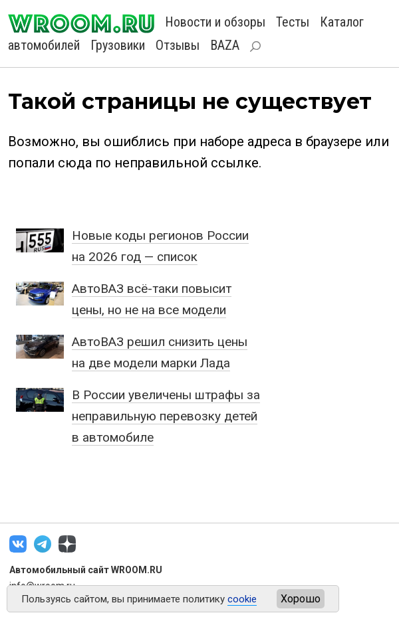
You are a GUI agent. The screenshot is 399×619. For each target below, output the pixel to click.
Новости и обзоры (215, 22)
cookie (242, 599)
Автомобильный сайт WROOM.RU (85, 570)
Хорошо (301, 598)
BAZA (224, 45)
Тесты (292, 22)
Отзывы (178, 45)
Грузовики (117, 45)
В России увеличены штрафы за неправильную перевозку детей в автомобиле (166, 416)
